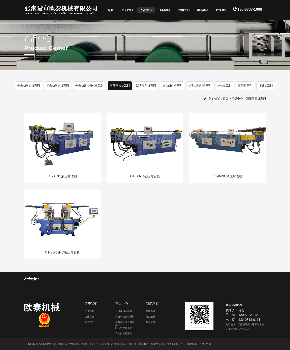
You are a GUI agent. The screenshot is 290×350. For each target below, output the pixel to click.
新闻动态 (165, 10)
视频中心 (184, 10)
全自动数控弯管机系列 (89, 85)
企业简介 (89, 311)
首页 (110, 10)
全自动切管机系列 (28, 85)
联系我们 (221, 10)
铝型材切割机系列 (199, 85)
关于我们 (127, 10)
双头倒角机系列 (146, 85)
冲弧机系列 (266, 85)
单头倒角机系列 (172, 85)
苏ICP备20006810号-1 (173, 344)
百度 (201, 344)
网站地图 (192, 344)
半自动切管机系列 (57, 85)
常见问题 (150, 322)
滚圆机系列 (245, 85)
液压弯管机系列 (120, 85)
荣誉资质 (89, 322)
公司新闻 (150, 311)
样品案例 (202, 10)
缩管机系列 (225, 85)
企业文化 (89, 316)
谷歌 (208, 344)
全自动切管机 (31, 344)
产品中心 (146, 10)
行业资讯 (150, 316)
